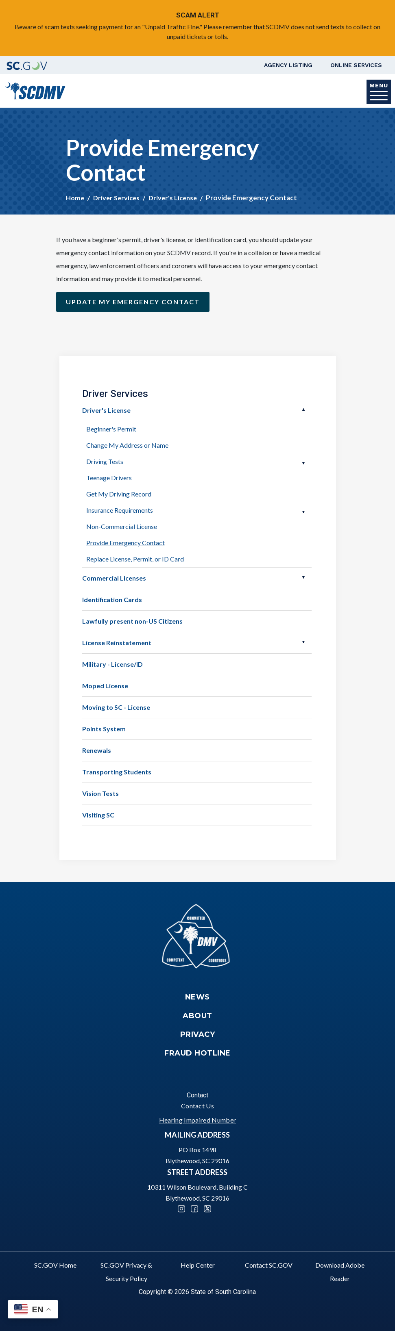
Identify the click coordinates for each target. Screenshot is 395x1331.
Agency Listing (288, 65)
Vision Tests (100, 793)
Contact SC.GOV (268, 1265)
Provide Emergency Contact (125, 542)
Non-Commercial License (121, 526)
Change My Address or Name (127, 445)
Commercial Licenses (114, 578)
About (197, 1015)
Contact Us (197, 1106)
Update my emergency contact (133, 302)
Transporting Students (116, 772)
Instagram (181, 1208)
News (197, 997)
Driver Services (116, 198)
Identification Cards (112, 599)
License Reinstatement (116, 642)
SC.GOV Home (55, 1265)
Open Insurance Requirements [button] (303, 512)
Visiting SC (98, 815)
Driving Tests (104, 461)
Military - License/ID (112, 664)
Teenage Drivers (109, 477)
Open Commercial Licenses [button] (303, 577)
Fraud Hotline (197, 1053)
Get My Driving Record (118, 494)
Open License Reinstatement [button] (303, 642)
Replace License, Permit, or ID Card (135, 559)
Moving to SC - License (116, 707)
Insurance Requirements (119, 510)
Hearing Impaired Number (197, 1120)
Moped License (105, 685)
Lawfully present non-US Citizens (132, 621)
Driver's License (172, 198)
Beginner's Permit (111, 429)
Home (75, 198)
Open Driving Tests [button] (303, 463)
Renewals (96, 750)
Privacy (197, 1034)
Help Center (198, 1265)
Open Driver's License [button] (303, 409)
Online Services (356, 65)
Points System (104, 729)
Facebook (194, 1208)
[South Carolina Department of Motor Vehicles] (35, 90)
